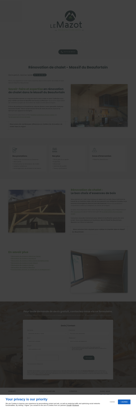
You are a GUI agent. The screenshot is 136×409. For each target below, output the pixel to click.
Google (69, 405)
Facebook (75, 405)
